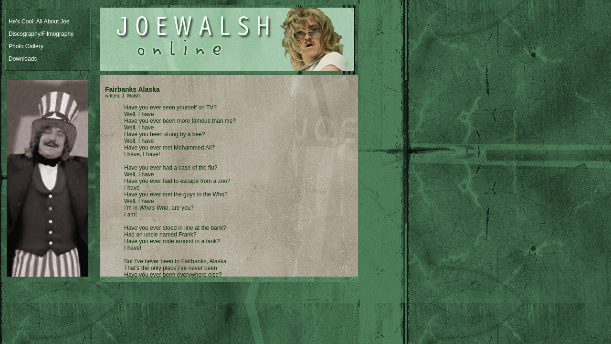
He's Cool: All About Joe (39, 21)
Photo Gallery (26, 46)
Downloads (23, 58)
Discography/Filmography (41, 34)
